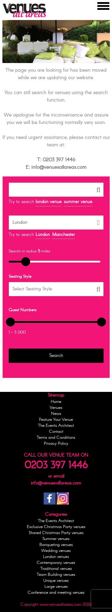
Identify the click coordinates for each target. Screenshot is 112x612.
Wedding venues (56, 551)
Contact (56, 432)
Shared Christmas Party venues (56, 533)
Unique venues (56, 581)
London (43, 234)
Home (56, 402)
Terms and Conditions (56, 438)
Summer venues (56, 539)
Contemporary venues (56, 563)
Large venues (56, 587)
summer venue (78, 202)
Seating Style (20, 277)
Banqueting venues (56, 545)
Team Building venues (56, 575)
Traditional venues (56, 569)
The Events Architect (56, 426)
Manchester (63, 234)
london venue (49, 202)
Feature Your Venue (56, 420)
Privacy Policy (56, 444)
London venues (56, 557)
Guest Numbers (22, 310)
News (56, 414)
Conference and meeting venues (56, 593)
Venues (56, 408)
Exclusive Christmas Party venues (56, 527)
